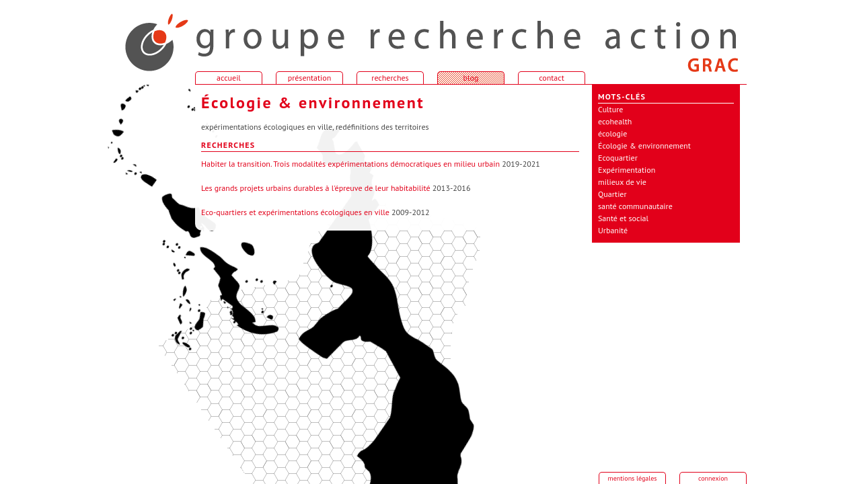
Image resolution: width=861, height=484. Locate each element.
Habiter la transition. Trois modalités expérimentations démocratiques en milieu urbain (350, 164)
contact (551, 78)
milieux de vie (622, 182)
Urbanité (613, 230)
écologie (612, 133)
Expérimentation (626, 170)
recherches (389, 78)
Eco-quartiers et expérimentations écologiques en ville (295, 212)
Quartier (612, 194)
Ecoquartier (618, 158)
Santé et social (623, 218)
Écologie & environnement (644, 145)
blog (471, 78)
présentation (310, 78)
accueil (148, 36)
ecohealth (615, 121)
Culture (610, 109)
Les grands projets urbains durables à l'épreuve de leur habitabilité (315, 188)
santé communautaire (635, 206)
